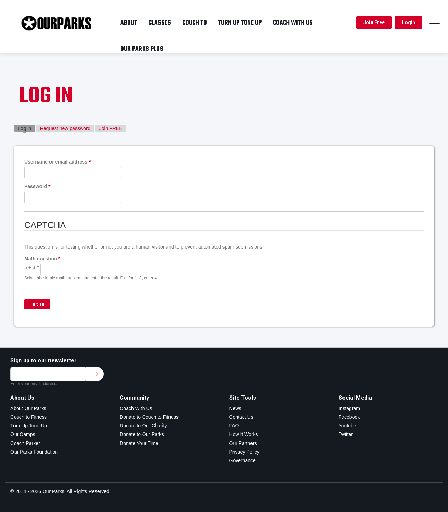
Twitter (346, 434)
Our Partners (243, 443)
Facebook (349, 417)
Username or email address (57, 162)
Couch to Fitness (28, 417)
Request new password (65, 128)
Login (408, 22)
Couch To (194, 23)
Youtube (347, 425)
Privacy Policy (244, 452)
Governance (242, 460)
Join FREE (110, 128)
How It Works (243, 434)
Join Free (374, 22)
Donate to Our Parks (142, 434)
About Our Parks (28, 408)
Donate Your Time (139, 443)
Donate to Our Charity (143, 425)
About (128, 23)
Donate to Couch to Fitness (149, 417)
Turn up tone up (240, 23)
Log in (26, 128)
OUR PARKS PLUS (141, 49)
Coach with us (293, 23)
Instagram (349, 408)
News (235, 408)
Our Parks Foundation (34, 452)
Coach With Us (136, 408)
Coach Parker (25, 443)
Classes (159, 23)
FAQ (234, 425)
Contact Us (241, 417)
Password (37, 186)
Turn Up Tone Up (28, 425)
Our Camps (22, 434)
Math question (42, 258)
